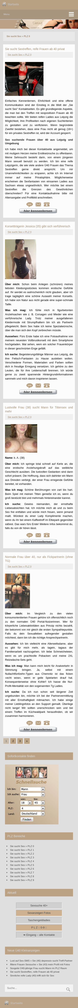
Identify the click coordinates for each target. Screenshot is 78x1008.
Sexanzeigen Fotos (39, 912)
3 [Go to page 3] (20, 741)
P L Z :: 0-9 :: (39, 927)
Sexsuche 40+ (39, 905)
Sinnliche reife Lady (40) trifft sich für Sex (32, 975)
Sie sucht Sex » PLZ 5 (22, 865)
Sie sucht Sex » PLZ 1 (22, 849)
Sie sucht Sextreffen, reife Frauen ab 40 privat (35, 49)
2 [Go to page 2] (13, 741)
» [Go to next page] (27, 741)
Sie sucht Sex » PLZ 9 (22, 880)
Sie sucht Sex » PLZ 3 (22, 857)
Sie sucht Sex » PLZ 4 (22, 861)
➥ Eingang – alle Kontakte (39, 934)
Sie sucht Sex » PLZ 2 (22, 853)
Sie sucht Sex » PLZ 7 (22, 872)
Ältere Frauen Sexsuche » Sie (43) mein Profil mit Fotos (40, 964)
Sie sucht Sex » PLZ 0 (19, 54)
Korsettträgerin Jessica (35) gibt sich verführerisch (37, 226)
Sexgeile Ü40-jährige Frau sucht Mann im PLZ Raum (38, 968)
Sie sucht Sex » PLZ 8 (22, 876)
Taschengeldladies (39, 920)
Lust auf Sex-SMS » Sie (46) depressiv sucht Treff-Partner (41, 960)
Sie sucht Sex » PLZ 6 (22, 868)
